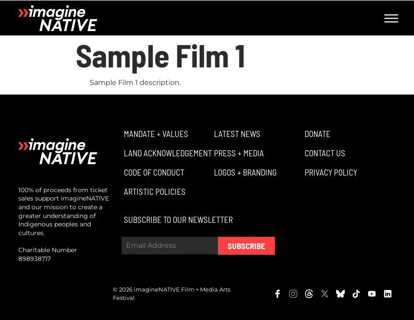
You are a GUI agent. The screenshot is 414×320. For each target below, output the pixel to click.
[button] (155, 134)
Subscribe (246, 246)
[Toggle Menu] (391, 18)
